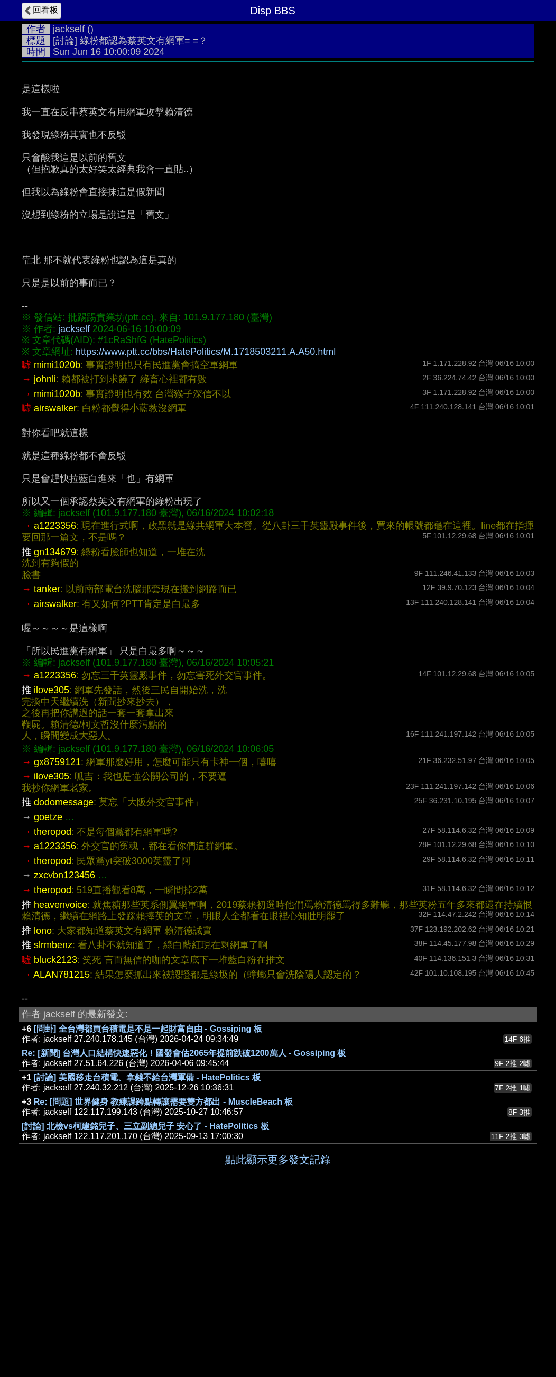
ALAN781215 (61, 1133)
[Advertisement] (278, 146)
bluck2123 (55, 1118)
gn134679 (55, 710)
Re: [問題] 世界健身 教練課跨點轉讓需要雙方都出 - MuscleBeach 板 (163, 1260)
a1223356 (55, 684)
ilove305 (51, 848)
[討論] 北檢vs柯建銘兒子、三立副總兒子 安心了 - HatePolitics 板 (145, 1284)
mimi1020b (57, 523)
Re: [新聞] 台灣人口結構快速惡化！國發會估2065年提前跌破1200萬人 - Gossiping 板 (184, 1211)
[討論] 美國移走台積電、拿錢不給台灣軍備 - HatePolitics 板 (147, 1236)
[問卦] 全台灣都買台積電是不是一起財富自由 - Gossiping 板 (148, 1187)
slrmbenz (53, 1103)
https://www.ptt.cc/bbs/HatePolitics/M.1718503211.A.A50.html (206, 510)
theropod (52, 990)
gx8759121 (57, 920)
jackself (69, 29)
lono (43, 1089)
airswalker (55, 567)
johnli (45, 538)
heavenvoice (60, 1063)
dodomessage (64, 961)
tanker (47, 747)
